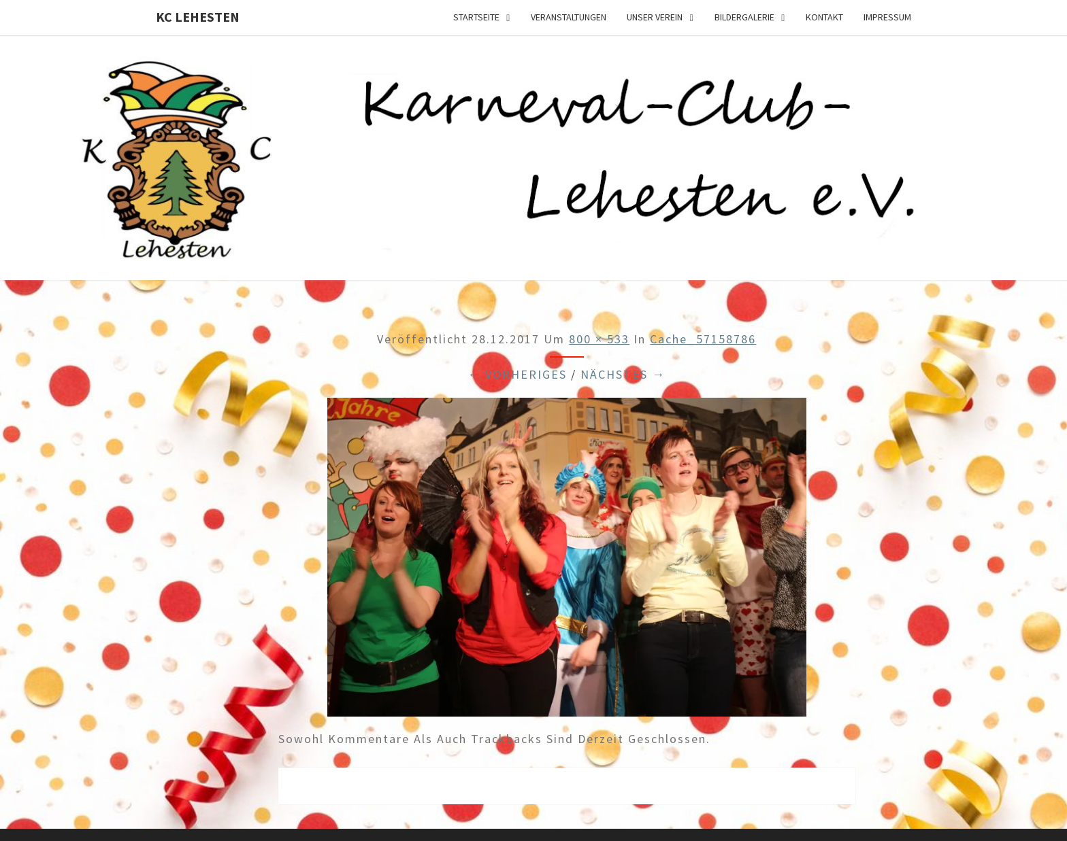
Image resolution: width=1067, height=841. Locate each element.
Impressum (887, 17)
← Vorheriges (517, 374)
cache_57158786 (703, 339)
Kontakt (824, 17)
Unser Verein (655, 17)
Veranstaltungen (568, 17)
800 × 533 (599, 339)
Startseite (476, 17)
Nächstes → (623, 374)
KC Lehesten (198, 16)
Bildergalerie (744, 17)
